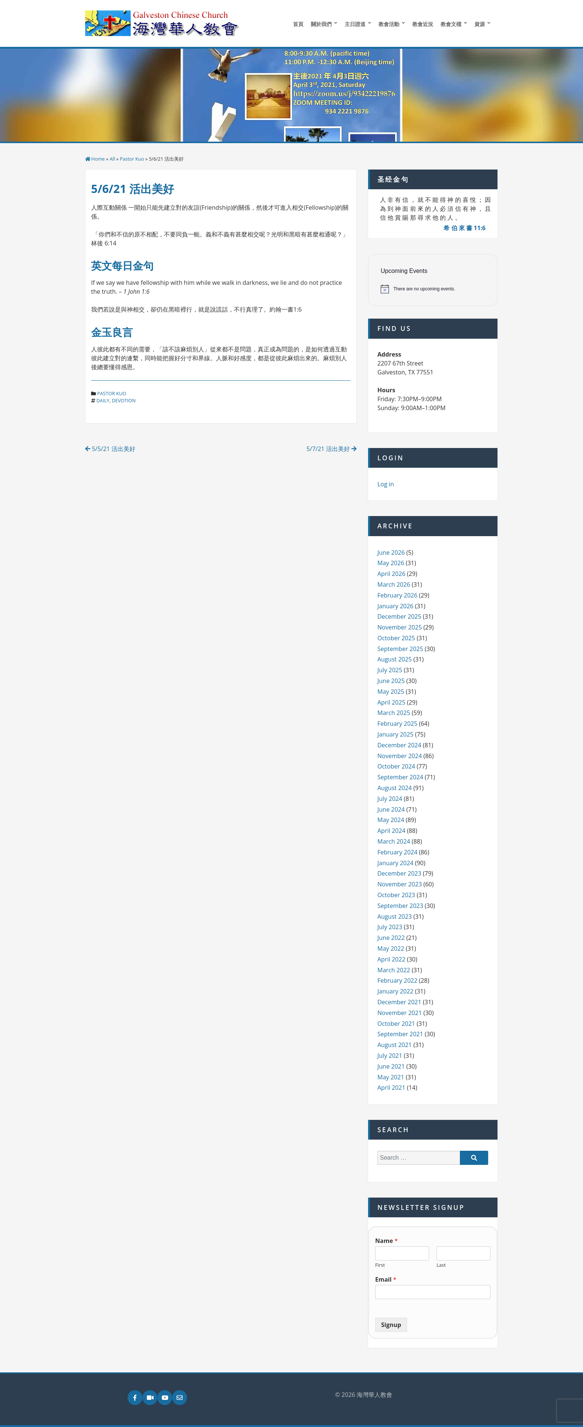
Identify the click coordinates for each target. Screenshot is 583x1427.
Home (98, 158)
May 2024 (390, 820)
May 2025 (390, 691)
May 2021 (390, 1077)
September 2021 (400, 1034)
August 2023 (394, 916)
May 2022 (390, 948)
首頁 (298, 24)
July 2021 (389, 1055)
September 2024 (400, 777)
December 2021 (399, 1002)
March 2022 (393, 970)
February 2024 (397, 852)
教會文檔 (451, 24)
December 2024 (399, 745)
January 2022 (395, 991)
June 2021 (391, 1066)
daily (102, 400)
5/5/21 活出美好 (110, 449)
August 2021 (394, 1045)
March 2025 (393, 713)
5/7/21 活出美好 (331, 449)
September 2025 (400, 649)
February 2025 (397, 723)
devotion (124, 400)
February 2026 (397, 595)
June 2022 (391, 938)
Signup (391, 1325)
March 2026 (393, 584)
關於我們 (321, 24)
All (112, 158)
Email (385, 1279)
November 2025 (399, 627)
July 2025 (389, 670)
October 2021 (396, 1023)
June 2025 (391, 681)
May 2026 (390, 563)
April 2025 (391, 702)
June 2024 (391, 809)
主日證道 (355, 24)
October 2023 (396, 895)
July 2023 (389, 927)
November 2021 (399, 1013)
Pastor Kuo (132, 158)
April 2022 (391, 959)
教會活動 (389, 24)
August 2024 (394, 788)
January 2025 (395, 734)
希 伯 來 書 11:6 (465, 228)
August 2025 (394, 659)
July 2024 (389, 799)
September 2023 (400, 906)
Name (386, 1241)
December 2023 (399, 873)
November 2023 (399, 884)
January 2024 (395, 863)
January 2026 (395, 606)
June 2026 (391, 552)
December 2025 (399, 616)
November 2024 (399, 756)
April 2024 (391, 831)
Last (441, 1265)
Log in (385, 484)
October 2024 (396, 766)
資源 (479, 24)
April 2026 (391, 574)
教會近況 (422, 24)
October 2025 (396, 638)
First (380, 1265)
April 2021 (391, 1087)
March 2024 (393, 841)
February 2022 (397, 980)
